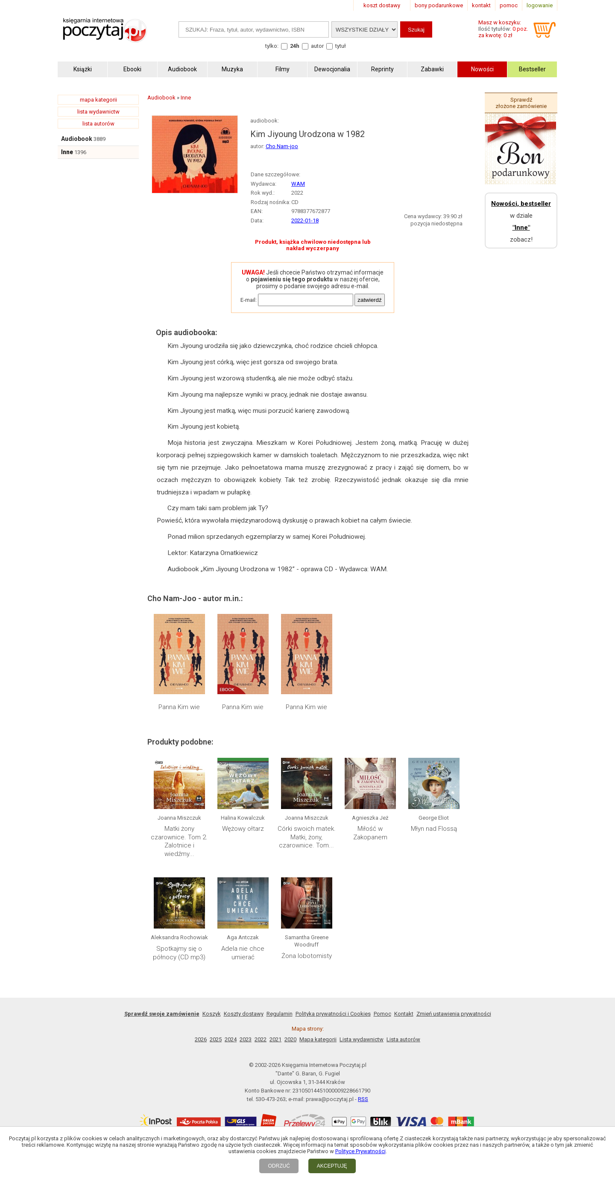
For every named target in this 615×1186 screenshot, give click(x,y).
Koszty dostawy (244, 1014)
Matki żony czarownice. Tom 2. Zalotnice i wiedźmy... (179, 841)
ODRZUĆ (279, 1166)
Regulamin (279, 1014)
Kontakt (403, 1014)
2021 (275, 1039)
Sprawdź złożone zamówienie (521, 102)
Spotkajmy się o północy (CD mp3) (179, 953)
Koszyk (211, 1014)
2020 (290, 1039)
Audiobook (76, 138)
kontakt (481, 5)
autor (317, 46)
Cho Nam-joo (282, 146)
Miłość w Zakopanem (370, 833)
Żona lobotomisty (306, 956)
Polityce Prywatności (360, 1151)
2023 (246, 1039)
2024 (231, 1039)
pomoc (509, 5)
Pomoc (382, 1014)
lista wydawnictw (98, 111)
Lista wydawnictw (362, 1039)
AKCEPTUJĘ (332, 1166)
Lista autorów (403, 1039)
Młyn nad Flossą (434, 829)
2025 (216, 1039)
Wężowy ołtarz (243, 829)
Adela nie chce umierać (242, 953)
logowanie (540, 5)
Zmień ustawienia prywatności (453, 1014)
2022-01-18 (305, 220)
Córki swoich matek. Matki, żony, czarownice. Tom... (307, 837)
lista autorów (98, 123)
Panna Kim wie (179, 707)
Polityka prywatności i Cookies (333, 1014)
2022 (260, 1039)
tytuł (340, 46)
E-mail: (248, 300)
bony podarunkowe (439, 5)
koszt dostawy (381, 5)
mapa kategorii (98, 99)
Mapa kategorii (318, 1039)
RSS (363, 1099)
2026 (201, 1039)
